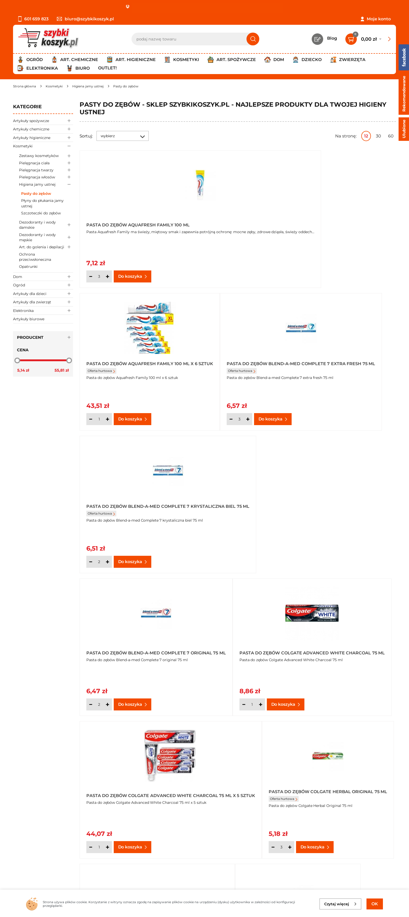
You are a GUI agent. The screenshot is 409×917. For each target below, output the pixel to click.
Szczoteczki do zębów (41, 213)
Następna (317, 732)
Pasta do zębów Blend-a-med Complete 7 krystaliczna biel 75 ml (130, 365)
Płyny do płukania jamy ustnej (42, 203)
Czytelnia (148, 838)
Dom (43, 277)
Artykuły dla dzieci (43, 293)
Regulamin (24, 831)
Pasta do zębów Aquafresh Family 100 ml (129, 223)
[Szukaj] (252, 39)
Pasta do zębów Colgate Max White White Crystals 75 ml (337, 650)
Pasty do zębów (36, 193)
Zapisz (348, 825)
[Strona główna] (24, 86)
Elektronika (43, 310)
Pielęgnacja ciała (46, 162)
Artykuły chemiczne (43, 129)
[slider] (17, 360)
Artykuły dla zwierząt (43, 302)
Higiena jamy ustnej (46, 184)
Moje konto (379, 18)
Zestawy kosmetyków (46, 155)
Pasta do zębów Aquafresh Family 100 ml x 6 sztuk (236, 223)
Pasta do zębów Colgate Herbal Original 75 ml (234, 507)
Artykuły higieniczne (43, 138)
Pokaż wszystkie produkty (363, 731)
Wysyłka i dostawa (32, 845)
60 (391, 136)
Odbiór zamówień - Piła (37, 852)
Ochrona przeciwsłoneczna (35, 257)
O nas (19, 824)
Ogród (43, 285)
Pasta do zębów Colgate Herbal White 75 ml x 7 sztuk (234, 650)
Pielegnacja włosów (46, 177)
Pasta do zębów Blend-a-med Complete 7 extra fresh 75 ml (337, 223)
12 (366, 136)
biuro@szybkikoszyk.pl (85, 18)
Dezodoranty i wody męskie (46, 237)
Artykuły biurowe (28, 319)
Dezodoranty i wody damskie (46, 225)
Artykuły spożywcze (43, 121)
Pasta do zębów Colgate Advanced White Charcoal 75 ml (341, 365)
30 (378, 136)
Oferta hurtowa (208, 232)
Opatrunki (28, 266)
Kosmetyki (43, 146)
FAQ (17, 866)
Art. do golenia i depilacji (46, 247)
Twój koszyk (151, 831)
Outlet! (107, 67)
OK (374, 903)
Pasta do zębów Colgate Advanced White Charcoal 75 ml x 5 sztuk (129, 507)
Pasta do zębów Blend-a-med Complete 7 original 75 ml (230, 365)
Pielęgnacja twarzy (46, 170)
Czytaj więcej (340, 904)
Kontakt (147, 824)
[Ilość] (99, 276)
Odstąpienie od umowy (37, 859)
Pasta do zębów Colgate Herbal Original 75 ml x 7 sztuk (341, 507)
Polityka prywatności (34, 838)
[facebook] (203, 886)
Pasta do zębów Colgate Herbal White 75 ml (127, 650)
